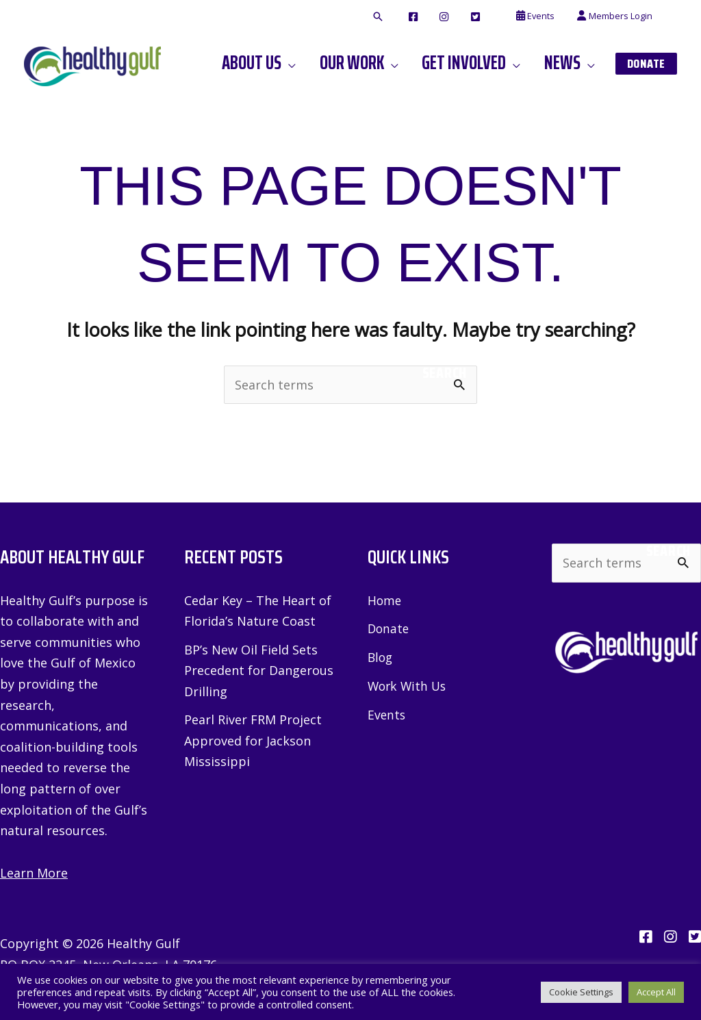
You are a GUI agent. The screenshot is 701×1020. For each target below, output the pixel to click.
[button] (403, 17)
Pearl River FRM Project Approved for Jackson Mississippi (253, 740)
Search (444, 373)
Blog (381, 656)
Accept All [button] (656, 992)
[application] (307, 63)
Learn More (34, 873)
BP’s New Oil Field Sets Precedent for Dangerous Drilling (258, 670)
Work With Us (409, 685)
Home (385, 600)
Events (387, 713)
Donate (389, 628)
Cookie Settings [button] (581, 992)
